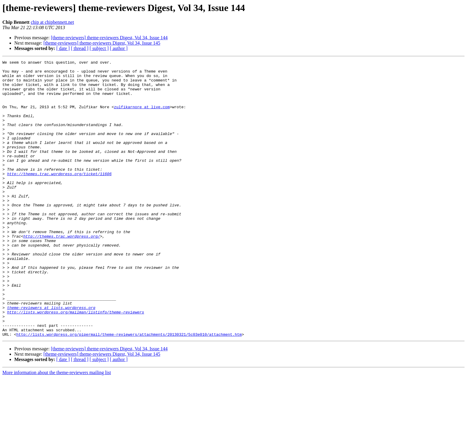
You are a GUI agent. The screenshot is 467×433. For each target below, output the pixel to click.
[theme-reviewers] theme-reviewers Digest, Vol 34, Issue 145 (101, 43)
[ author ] (119, 48)
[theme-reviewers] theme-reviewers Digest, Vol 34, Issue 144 (109, 37)
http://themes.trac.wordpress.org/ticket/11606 (59, 197)
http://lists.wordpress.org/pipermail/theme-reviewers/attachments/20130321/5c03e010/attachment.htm (129, 389)
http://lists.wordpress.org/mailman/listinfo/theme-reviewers (75, 362)
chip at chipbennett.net (52, 22)
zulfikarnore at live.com (141, 116)
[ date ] (63, 48)
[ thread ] (79, 48)
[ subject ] (99, 48)
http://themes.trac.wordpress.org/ (61, 271)
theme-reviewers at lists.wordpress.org (51, 357)
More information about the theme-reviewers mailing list (56, 427)
